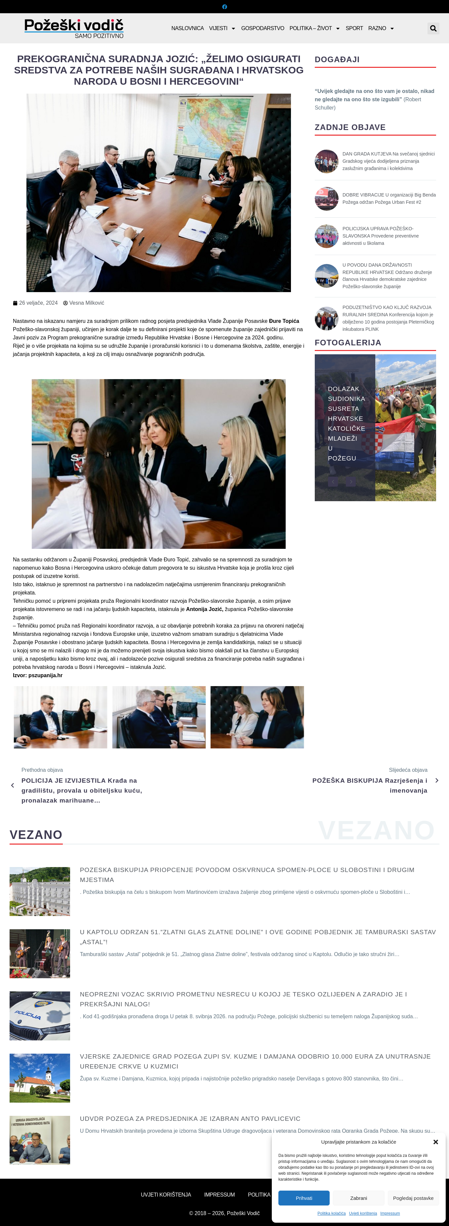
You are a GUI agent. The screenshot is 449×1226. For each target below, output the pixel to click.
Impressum (390, 1213)
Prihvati (304, 1198)
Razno (381, 28)
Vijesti (222, 28)
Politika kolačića (331, 1213)
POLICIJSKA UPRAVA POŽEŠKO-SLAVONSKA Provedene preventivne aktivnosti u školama (381, 236)
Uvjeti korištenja (363, 1213)
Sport (354, 28)
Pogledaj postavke (413, 1198)
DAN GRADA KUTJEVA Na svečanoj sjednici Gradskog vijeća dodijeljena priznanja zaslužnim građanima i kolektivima (389, 161)
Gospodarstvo (262, 28)
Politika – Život (315, 28)
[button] (435, 1142)
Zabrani (358, 1198)
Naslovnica (187, 28)
